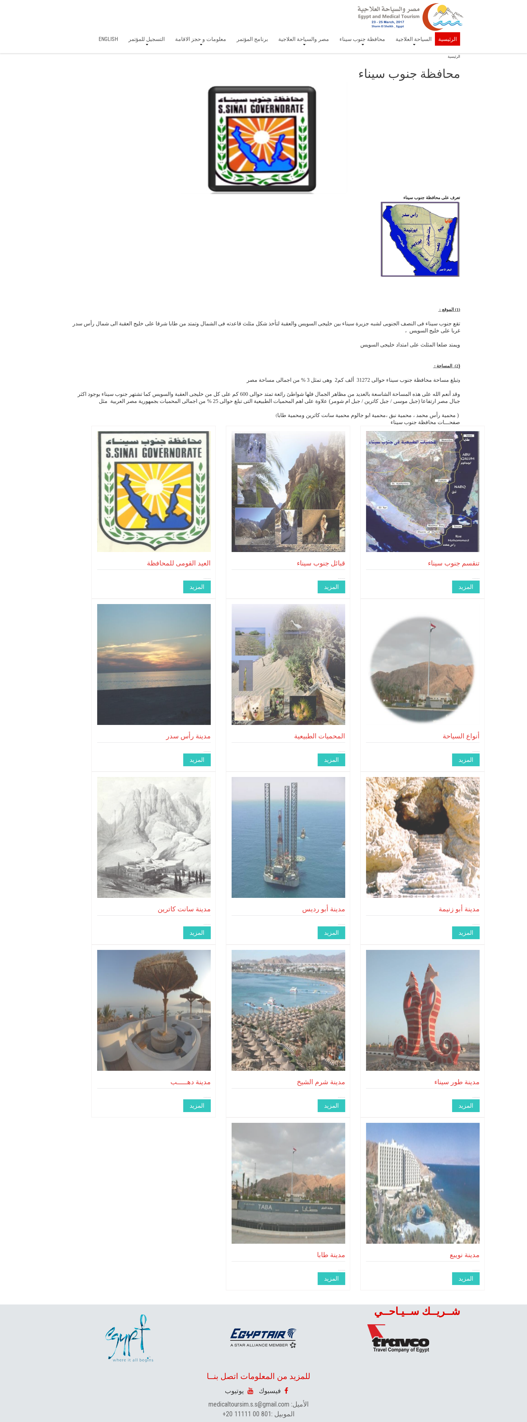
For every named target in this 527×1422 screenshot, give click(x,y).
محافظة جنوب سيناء (362, 39)
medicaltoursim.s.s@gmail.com (248, 1404)
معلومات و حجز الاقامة (200, 39)
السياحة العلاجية (414, 39)
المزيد (389, 587)
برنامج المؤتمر (252, 39)
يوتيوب (239, 1391)
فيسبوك (273, 1391)
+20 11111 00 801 (246, 1414)
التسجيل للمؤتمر (146, 39)
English (108, 39)
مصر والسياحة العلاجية (303, 39)
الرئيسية (447, 39)
